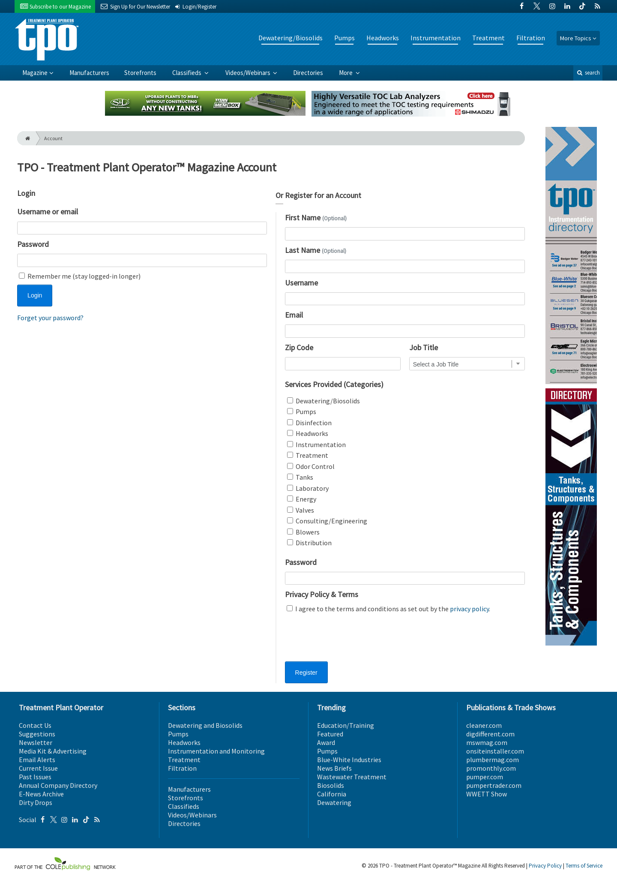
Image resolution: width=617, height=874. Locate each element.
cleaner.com (484, 725)
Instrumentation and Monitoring (216, 751)
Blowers (303, 532)
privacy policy (469, 608)
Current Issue (38, 768)
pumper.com (484, 776)
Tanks (300, 477)
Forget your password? (50, 317)
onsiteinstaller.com (495, 751)
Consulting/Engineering (327, 521)
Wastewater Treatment (351, 776)
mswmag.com (486, 742)
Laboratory (308, 488)
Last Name (315, 250)
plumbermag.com (492, 759)
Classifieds (187, 73)
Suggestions (37, 734)
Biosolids (330, 785)
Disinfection (309, 422)
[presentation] (350, 642)
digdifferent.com (490, 734)
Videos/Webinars (248, 73)
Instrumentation (435, 37)
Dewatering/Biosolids (290, 37)
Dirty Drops (35, 802)
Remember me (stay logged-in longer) (80, 276)
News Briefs (334, 768)
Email (294, 315)
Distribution (309, 542)
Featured (330, 734)
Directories (308, 73)
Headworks (382, 37)
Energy (301, 499)
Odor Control (311, 466)
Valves (300, 510)
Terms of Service (584, 865)
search (588, 72)
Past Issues (35, 776)
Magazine (35, 73)
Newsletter (35, 742)
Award (326, 742)
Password (33, 244)
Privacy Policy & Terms (321, 594)
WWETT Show (486, 794)
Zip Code (299, 347)
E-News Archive (41, 794)
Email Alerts (37, 759)
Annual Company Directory (58, 785)
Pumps (344, 37)
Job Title (423, 347)
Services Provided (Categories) (334, 384)
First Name (316, 217)
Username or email (47, 211)
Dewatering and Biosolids (205, 725)
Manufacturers (89, 73)
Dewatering (334, 802)
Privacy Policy (545, 865)
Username (301, 283)
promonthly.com (491, 768)
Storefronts (140, 73)
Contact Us (35, 725)
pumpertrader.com (493, 785)
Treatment (488, 37)
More (346, 73)
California (331, 794)
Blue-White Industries (349, 759)
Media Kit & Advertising (53, 751)
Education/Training (345, 725)
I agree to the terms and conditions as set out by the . (388, 608)
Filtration (530, 37)
